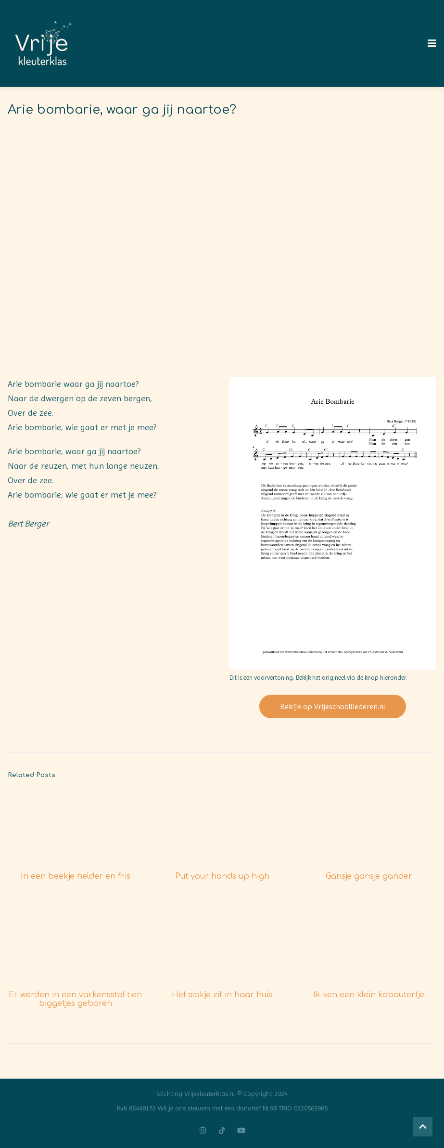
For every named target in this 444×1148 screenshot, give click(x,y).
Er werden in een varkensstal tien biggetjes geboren (75, 999)
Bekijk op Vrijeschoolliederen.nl (332, 706)
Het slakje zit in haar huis (222, 994)
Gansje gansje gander (369, 876)
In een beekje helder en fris (75, 876)
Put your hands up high (222, 876)
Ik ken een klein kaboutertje (368, 994)
